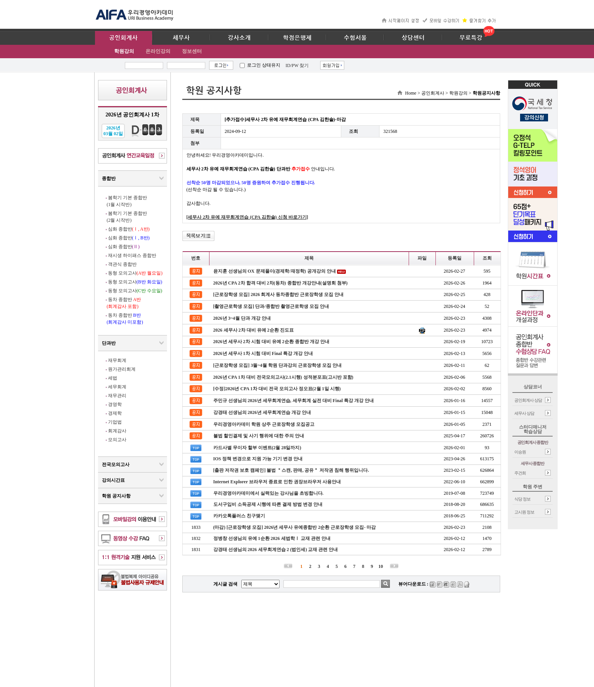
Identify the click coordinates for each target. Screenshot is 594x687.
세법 (112, 378)
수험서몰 (355, 38)
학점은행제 (297, 38)
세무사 (181, 38)
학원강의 (124, 51)
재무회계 (117, 360)
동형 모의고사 (135, 273)
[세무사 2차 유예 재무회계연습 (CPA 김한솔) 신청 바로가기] (247, 217)
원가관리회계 (122, 369)
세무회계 (117, 386)
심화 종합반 (129, 229)
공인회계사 (123, 38)
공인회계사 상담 (528, 400)
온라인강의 (158, 51)
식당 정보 (522, 499)
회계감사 (117, 430)
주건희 (520, 473)
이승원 (520, 452)
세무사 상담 (524, 413)
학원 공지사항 (116, 496)
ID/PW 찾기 (297, 65)
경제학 (115, 413)
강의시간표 (113, 480)
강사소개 (239, 38)
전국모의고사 (115, 464)
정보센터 (192, 51)
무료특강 (471, 38)
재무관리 (117, 395)
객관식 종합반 (122, 264)
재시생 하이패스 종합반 (132, 255)
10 (380, 566)
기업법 (115, 422)
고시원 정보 (524, 512)
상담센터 (413, 38)
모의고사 (117, 439)
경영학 (115, 404)
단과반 (109, 343)
